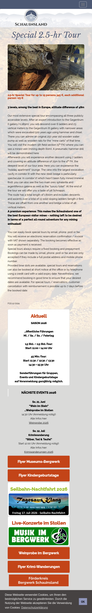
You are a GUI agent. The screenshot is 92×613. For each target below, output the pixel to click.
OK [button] (83, 601)
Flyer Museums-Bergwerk (39, 462)
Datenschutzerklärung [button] (34, 607)
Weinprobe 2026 (38, 422)
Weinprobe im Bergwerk (39, 553)
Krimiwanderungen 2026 (38, 451)
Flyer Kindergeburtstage (39, 475)
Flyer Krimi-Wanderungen (39, 567)
